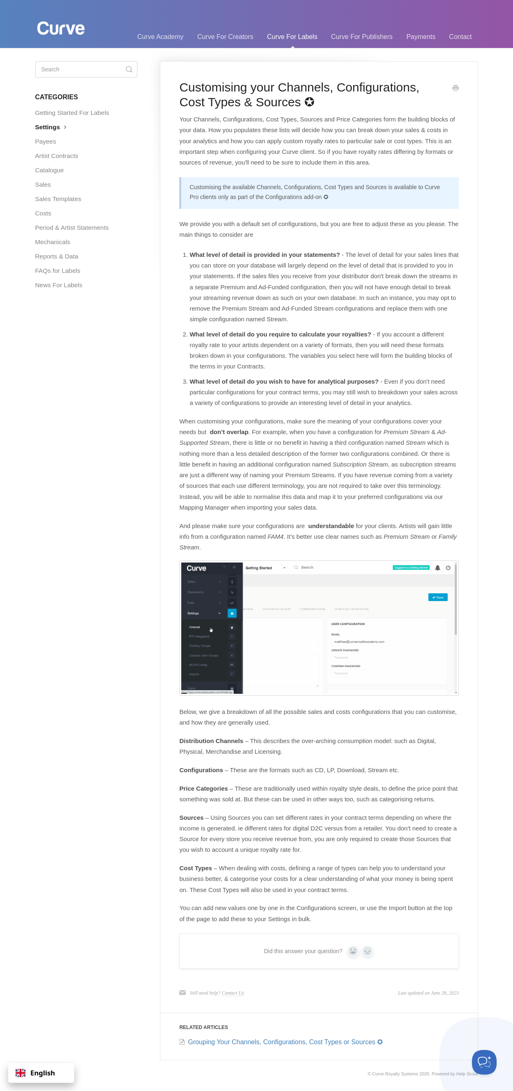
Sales (43, 184)
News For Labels (58, 284)
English (35, 1073)
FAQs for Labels (57, 270)
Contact (460, 36)
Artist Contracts (56, 155)
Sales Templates (58, 198)
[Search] (86, 69)
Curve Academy (160, 36)
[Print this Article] (455, 88)
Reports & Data (56, 256)
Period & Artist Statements (72, 227)
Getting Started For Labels (72, 112)
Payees (45, 141)
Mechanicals (53, 241)
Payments (420, 36)
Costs (43, 213)
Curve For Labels (292, 40)
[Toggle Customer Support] (484, 1062)
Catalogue (49, 170)
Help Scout (467, 1073)
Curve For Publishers (361, 36)
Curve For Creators (225, 36)
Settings (51, 126)
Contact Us (232, 993)
